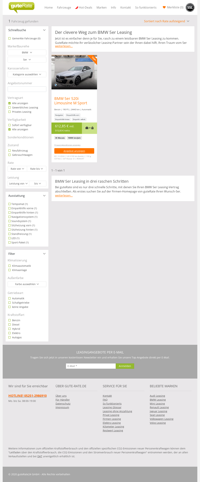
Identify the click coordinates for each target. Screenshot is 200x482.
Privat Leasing (111, 415)
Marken (102, 7)
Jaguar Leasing (158, 411)
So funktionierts (146, 7)
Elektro (15, 333)
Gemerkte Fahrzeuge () (25, 38)
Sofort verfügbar (21, 125)
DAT (39, 456)
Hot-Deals (85, 7)
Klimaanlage (19, 270)
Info (113, 7)
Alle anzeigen (19, 103)
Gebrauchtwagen (22, 155)
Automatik (17, 298)
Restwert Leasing (113, 430)
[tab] (27, 30)
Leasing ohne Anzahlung (117, 411)
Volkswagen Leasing (161, 419)
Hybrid (15, 328)
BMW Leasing (158, 399)
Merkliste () (174, 7)
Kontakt (125, 7)
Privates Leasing (21, 111)
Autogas (16, 337)
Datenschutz (63, 403)
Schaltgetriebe (20, 302)
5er (25, 59)
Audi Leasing (157, 395)
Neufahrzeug (19, 150)
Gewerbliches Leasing (24, 107)
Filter (11, 254)
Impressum (62, 407)
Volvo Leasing (158, 422)
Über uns (61, 395)
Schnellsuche (17, 30)
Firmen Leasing (112, 419)
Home (49, 7)
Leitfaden (15, 452)
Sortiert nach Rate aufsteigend (165, 21)
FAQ (105, 399)
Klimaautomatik (21, 265)
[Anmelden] (125, 366)
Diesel (15, 324)
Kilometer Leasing (113, 426)
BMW (25, 52)
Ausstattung (16, 196)
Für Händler (63, 399)
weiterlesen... (64, 46)
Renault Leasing (159, 407)
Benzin (15, 320)
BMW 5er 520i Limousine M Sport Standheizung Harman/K (70, 105)
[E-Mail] (91, 366)
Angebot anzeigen (74, 151)
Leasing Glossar (112, 407)
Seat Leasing (157, 415)
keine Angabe (19, 307)
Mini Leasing (157, 403)
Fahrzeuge (64, 7)
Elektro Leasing (112, 422)
